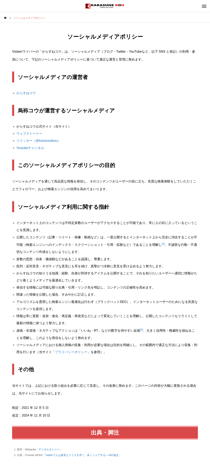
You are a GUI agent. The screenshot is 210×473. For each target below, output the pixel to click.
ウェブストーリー (29, 133)
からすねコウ (26, 93)
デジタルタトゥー (49, 449)
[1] (163, 243)
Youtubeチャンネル (30, 148)
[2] (141, 329)
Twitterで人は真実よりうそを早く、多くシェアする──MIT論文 (82, 455)
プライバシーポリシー (71, 352)
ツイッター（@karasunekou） (38, 140)
